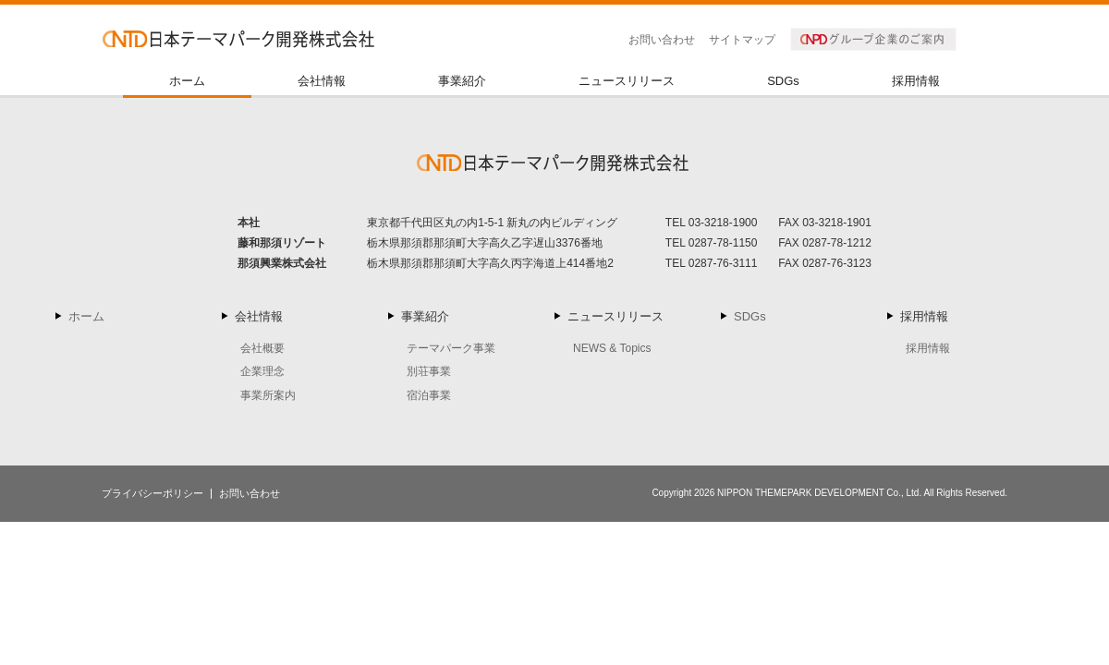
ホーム (187, 81)
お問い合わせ (661, 39)
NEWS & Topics (612, 348)
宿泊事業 (429, 395)
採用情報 (916, 81)
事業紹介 (462, 81)
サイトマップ (742, 39)
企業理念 (262, 371)
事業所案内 (268, 395)
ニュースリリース (627, 81)
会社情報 (322, 81)
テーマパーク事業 (451, 348)
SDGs (783, 81)
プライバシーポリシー (152, 493)
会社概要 (262, 348)
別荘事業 (429, 371)
